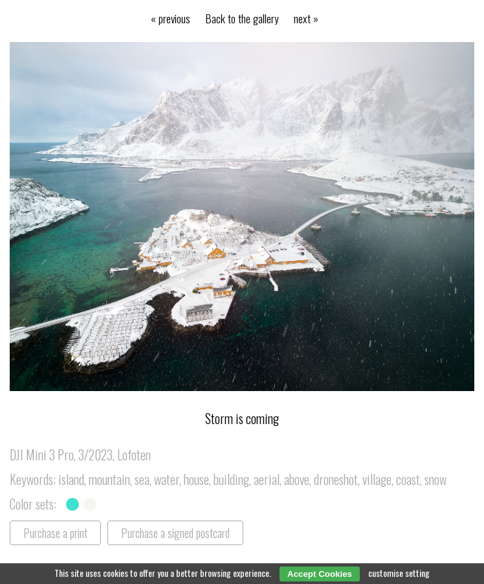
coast (408, 479)
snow (435, 479)
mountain (109, 479)
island (71, 479)
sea (142, 479)
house (196, 479)
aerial (267, 479)
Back (242, 18)
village (376, 479)
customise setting (399, 572)
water (166, 479)
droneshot (336, 479)
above (296, 479)
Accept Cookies (319, 574)
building (231, 479)
